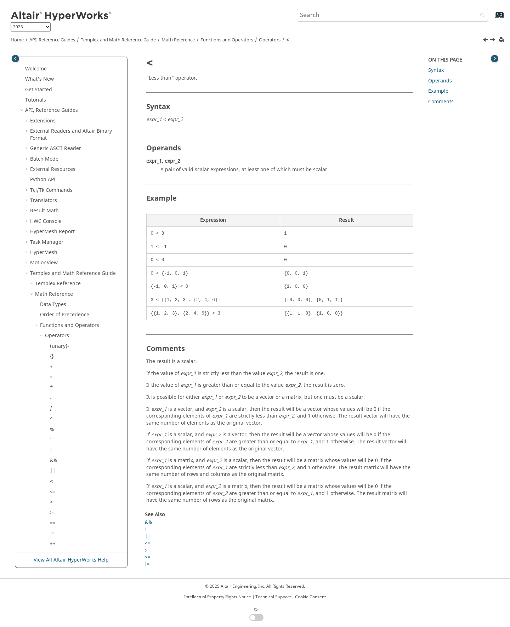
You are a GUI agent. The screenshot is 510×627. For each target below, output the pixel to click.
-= (52, 434)
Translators (43, 60)
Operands (440, 81)
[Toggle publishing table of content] (15, 58)
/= (52, 455)
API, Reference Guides (52, 40)
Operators (269, 40)
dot (54, 497)
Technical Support (273, 597)
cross (56, 486)
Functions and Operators (226, 40)
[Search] (481, 16)
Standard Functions (68, 507)
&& (53, 320)
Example (438, 91)
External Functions (67, 518)
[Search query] (392, 15)
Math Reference (178, 40)
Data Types (53, 164)
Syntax (436, 70)
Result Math (44, 70)
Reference (58, 143)
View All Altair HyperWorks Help (71, 560)
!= (52, 393)
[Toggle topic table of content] (494, 58)
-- (51, 414)
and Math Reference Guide (118, 40)
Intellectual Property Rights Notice (217, 597)
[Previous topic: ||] (486, 40)
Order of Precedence (64, 174)
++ (53, 403)
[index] (58, 476)
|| (53, 330)
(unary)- (59, 206)
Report (52, 91)
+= (53, 424)
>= (53, 372)
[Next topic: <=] (493, 40)
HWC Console (46, 81)
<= (53, 351)
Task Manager (46, 102)
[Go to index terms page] (492, 18)
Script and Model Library (59, 538)
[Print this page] (502, 40)
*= (53, 445)
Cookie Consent (310, 597)
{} (51, 216)
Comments (441, 101)
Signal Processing (61, 528)
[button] (27, 60)
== (53, 382)
